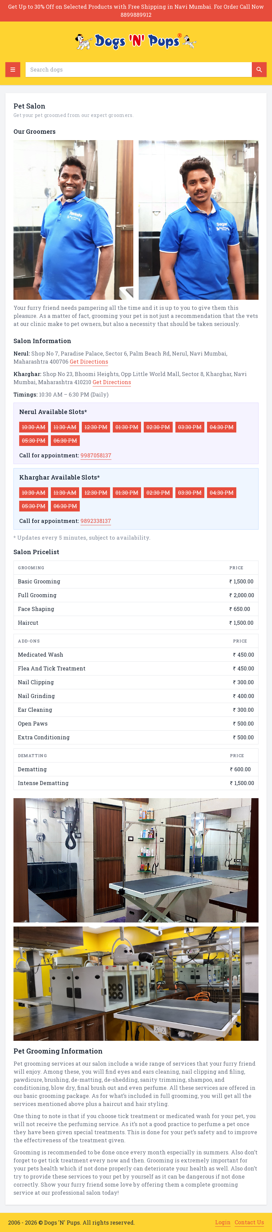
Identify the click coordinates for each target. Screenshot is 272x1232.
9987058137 (95, 455)
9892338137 (95, 520)
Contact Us (249, 1222)
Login (223, 1222)
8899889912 (136, 14)
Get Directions (89, 361)
